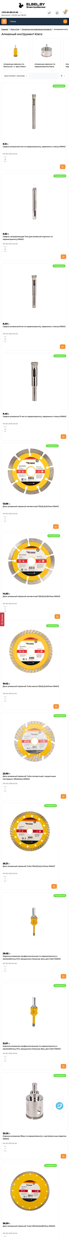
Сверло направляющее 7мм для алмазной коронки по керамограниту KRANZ (28, 237)
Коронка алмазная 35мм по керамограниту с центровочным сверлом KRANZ (34, 1137)
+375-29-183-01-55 (9, 12)
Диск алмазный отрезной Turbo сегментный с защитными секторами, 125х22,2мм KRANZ (29, 777)
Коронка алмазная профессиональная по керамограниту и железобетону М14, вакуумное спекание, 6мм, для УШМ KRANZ (32, 957)
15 (63, 76)
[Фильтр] (2, 619)
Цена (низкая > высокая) (15, 76)
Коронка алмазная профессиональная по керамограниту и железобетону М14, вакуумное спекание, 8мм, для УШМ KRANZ (32, 1047)
